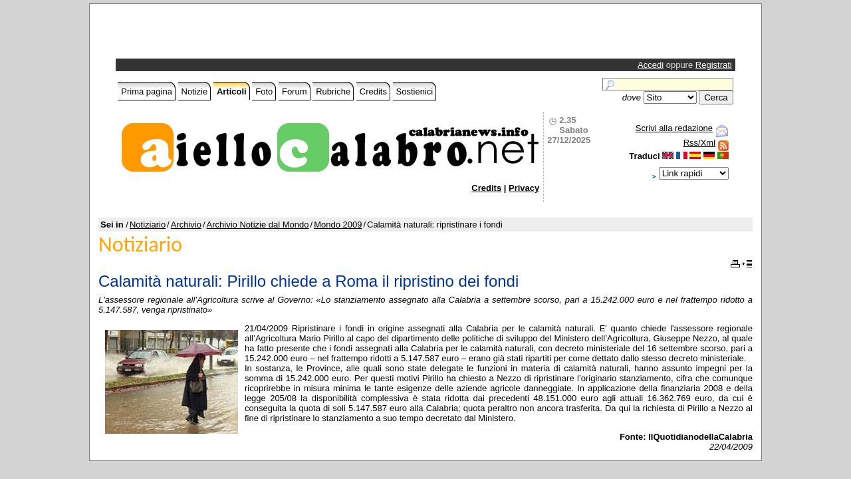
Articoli (232, 91)
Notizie (195, 91)
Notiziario (148, 225)
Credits (373, 91)
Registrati (713, 65)
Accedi (651, 65)
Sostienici (414, 91)
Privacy (524, 188)
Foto (264, 91)
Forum (294, 91)
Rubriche (333, 91)
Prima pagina (146, 91)
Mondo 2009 (338, 225)
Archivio (186, 225)
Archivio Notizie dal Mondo (258, 225)
